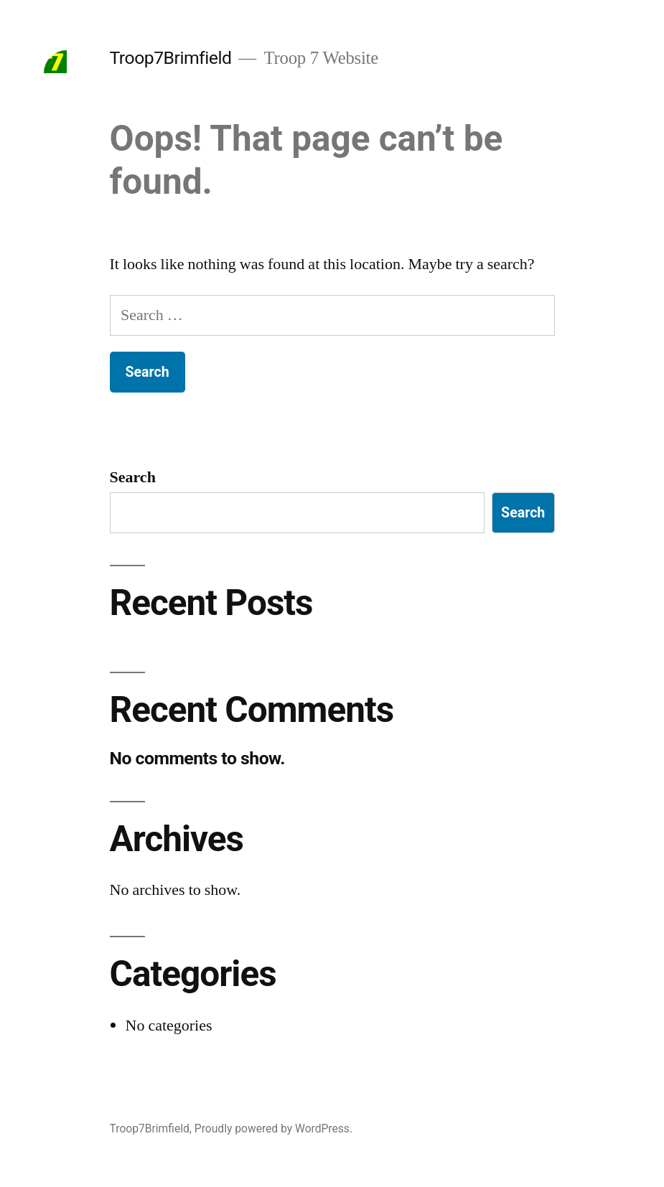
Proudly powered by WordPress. (273, 1128)
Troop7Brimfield (171, 57)
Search (133, 477)
